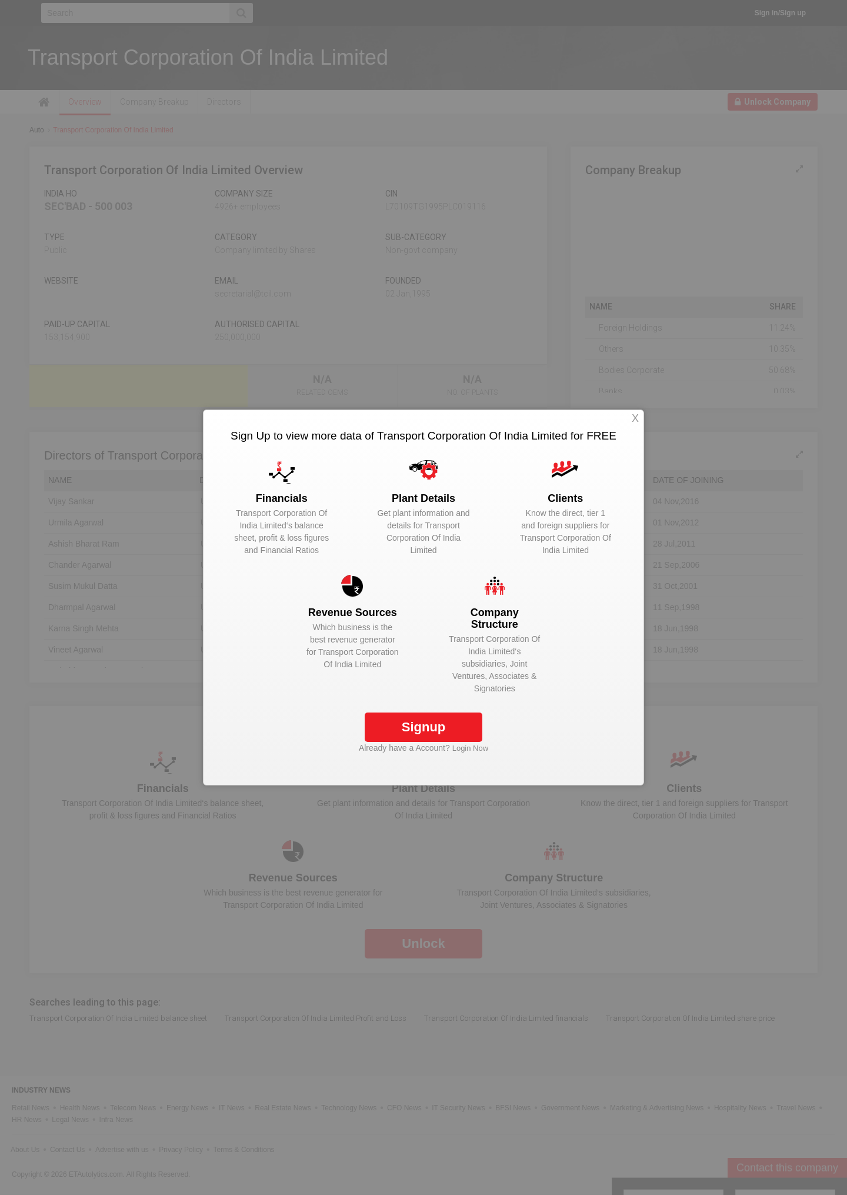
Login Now (470, 748)
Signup (424, 727)
